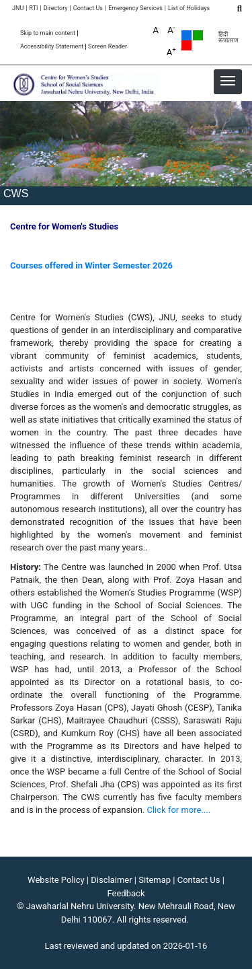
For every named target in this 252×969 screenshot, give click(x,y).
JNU (18, 8)
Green (198, 35)
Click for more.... (179, 810)
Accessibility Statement (51, 47)
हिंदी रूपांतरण (228, 38)
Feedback (126, 893)
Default (186, 35)
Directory (56, 8)
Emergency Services (135, 8)
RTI (33, 8)
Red (186, 45)
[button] (227, 80)
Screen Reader (107, 47)
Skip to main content (47, 33)
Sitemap (154, 880)
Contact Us (88, 8)
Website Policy (56, 880)
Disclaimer (111, 880)
